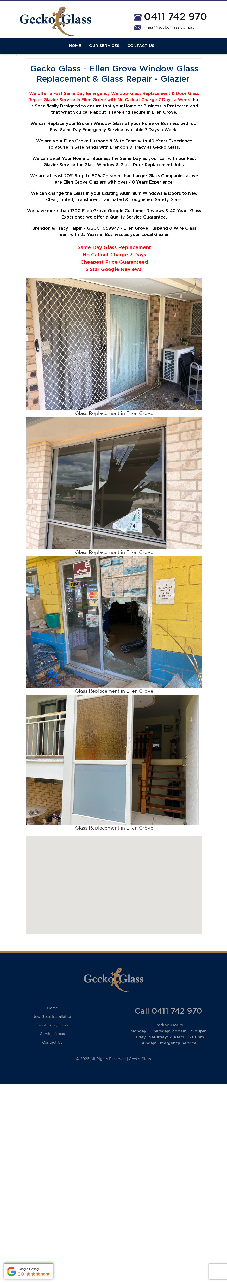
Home (75, 50)
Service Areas (52, 1045)
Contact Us (140, 50)
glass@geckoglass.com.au (169, 27)
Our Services (104, 50)
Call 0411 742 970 (168, 1023)
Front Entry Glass (52, 1036)
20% (68, 187)
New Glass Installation (52, 1028)
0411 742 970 (175, 17)
